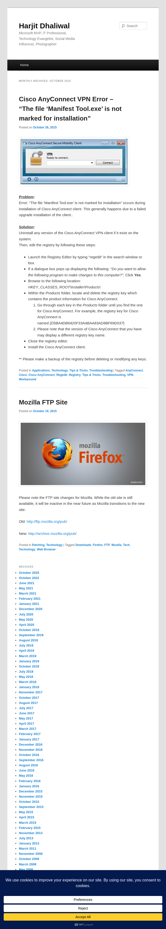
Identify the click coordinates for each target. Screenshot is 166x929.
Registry (75, 375)
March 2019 (27, 656)
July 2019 (26, 645)
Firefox (98, 545)
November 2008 (31, 854)
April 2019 (26, 650)
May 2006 (26, 869)
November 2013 (31, 833)
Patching (38, 545)
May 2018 (26, 677)
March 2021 (27, 593)
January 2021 (29, 604)
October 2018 (29, 666)
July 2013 (26, 838)
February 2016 (30, 781)
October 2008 (29, 859)
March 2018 (27, 682)
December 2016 (30, 744)
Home (24, 65)
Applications (41, 370)
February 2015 (30, 828)
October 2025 (29, 573)
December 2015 (30, 791)
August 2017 (28, 703)
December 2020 (30, 609)
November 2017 (31, 692)
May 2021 (26, 588)
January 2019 (29, 661)
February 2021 (30, 598)
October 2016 (29, 755)
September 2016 (31, 760)
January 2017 (29, 739)
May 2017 (26, 718)
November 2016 (31, 750)
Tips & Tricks (78, 370)
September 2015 (31, 807)
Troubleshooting (101, 370)
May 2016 (26, 775)
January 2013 (29, 843)
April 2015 (26, 817)
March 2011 (27, 848)
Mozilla (116, 545)
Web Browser (46, 549)
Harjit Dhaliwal (44, 26)
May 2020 (26, 619)
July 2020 (26, 614)
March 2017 (27, 729)
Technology (59, 370)
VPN (130, 375)
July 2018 (26, 671)
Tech (126, 545)
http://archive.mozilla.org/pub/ (52, 533)
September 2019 (31, 635)
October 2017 (29, 698)
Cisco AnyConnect (42, 375)
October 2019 (29, 630)
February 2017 (30, 734)
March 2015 (27, 822)
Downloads (83, 545)
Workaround (27, 379)
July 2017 (26, 708)
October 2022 (29, 578)
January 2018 (29, 687)
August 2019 (28, 640)
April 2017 (26, 723)
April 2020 (26, 625)
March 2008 (27, 864)
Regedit (61, 375)
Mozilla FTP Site (43, 402)
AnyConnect (134, 370)
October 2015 (29, 802)
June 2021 (26, 583)
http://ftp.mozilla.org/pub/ (47, 521)
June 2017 (26, 713)
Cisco (23, 375)
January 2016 (29, 786)
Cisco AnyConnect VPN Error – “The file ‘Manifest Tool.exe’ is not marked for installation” (70, 108)
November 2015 (31, 796)
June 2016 (26, 770)
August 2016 (28, 765)
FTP (107, 545)
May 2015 (26, 812)
